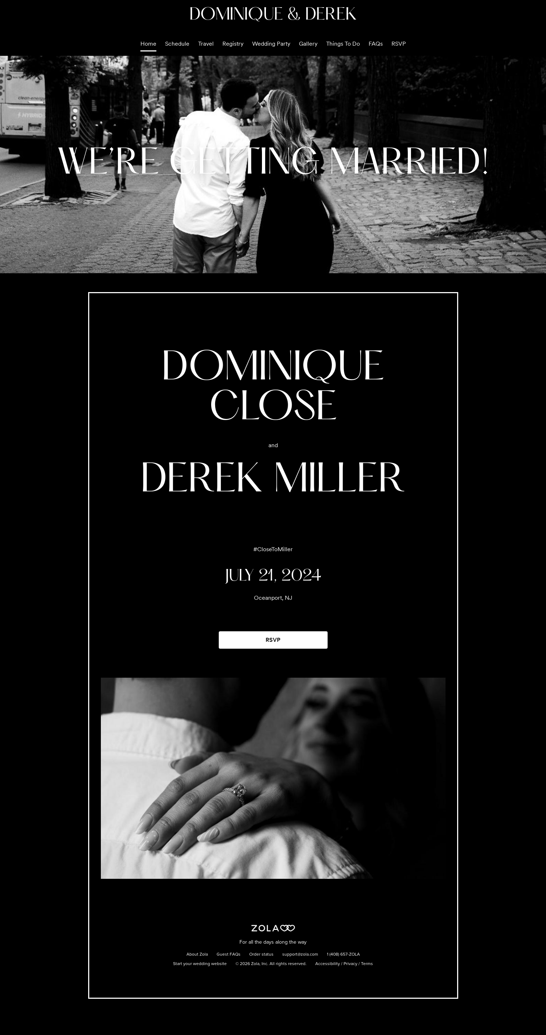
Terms (367, 964)
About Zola (197, 954)
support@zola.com (300, 954)
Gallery (308, 43)
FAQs (376, 43)
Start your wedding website (200, 964)
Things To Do (343, 43)
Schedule (177, 43)
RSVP (398, 43)
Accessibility (327, 964)
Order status (261, 954)
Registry (232, 43)
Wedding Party (271, 43)
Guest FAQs (229, 954)
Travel (206, 43)
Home (148, 43)
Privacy (350, 964)
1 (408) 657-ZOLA (343, 954)
